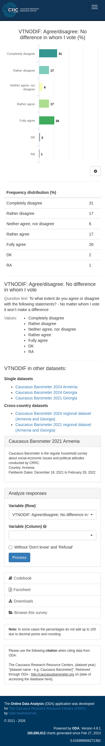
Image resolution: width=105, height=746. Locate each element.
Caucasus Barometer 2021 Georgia (46, 398)
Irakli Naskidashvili (22, 713)
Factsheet (20, 589)
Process (19, 557)
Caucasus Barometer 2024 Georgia (46, 392)
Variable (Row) (22, 505)
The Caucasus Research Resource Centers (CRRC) (47, 708)
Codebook (20, 578)
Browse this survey (28, 612)
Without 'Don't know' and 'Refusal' (41, 547)
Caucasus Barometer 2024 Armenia (46, 387)
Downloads (21, 601)
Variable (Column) (25, 526)
